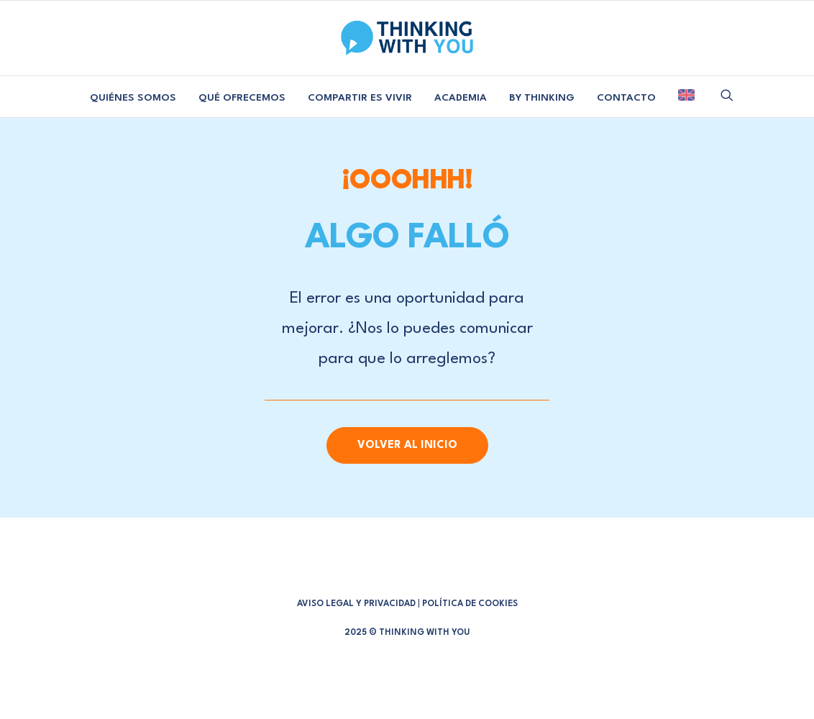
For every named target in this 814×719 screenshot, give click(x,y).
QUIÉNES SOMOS (133, 98)
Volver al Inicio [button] (407, 445)
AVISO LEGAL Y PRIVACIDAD (356, 604)
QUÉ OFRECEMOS (241, 98)
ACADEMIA (460, 98)
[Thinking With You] (407, 38)
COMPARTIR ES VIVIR (360, 98)
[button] (727, 94)
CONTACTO (626, 98)
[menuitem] (133, 98)
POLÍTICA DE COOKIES (470, 604)
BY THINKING (542, 98)
